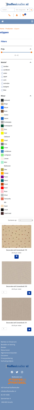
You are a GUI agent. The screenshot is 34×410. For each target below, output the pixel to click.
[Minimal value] (16, 52)
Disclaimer (4, 356)
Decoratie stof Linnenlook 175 (16, 250)
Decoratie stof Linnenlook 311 (16, 323)
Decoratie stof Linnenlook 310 (16, 286)
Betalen (3, 347)
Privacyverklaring (7, 358)
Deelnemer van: (17, 377)
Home (2, 29)
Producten (9, 29)
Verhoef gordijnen (7, 361)
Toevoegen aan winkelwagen (29, 293)
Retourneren (5, 350)
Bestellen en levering (8, 345)
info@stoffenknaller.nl (8, 391)
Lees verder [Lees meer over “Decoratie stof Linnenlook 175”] (17, 257)
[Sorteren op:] (25, 220)
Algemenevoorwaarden (9, 353)
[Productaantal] (4, 292)
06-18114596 (5, 395)
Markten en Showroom (9, 342)
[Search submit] (31, 10)
